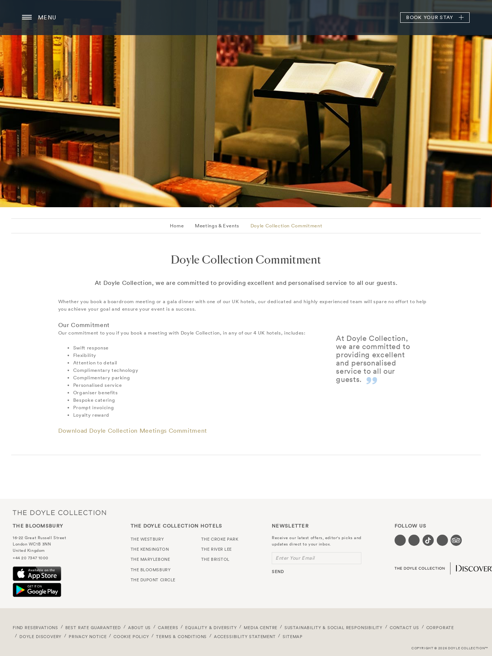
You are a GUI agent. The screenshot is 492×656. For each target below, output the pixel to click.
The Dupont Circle (153, 580)
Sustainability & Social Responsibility (333, 628)
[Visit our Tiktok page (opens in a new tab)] (428, 540)
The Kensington (150, 549)
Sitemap (293, 637)
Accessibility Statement (245, 637)
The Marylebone (150, 559)
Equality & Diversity (211, 628)
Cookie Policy (131, 637)
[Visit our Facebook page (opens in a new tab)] (400, 540)
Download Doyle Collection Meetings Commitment (132, 430)
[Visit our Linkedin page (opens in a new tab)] (442, 540)
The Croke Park (220, 539)
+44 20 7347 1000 (31, 558)
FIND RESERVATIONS (35, 628)
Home (177, 226)
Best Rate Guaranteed (93, 628)
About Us (139, 628)
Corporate (440, 628)
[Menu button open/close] (26, 17)
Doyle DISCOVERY (40, 637)
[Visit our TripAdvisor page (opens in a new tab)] (456, 540)
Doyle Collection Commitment (286, 226)
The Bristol (215, 559)
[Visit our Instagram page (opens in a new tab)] (414, 540)
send (278, 572)
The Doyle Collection (59, 512)
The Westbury (147, 539)
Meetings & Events (217, 226)
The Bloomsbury (246, 17)
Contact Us (404, 628)
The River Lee (216, 549)
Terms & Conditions (181, 637)
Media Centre (260, 628)
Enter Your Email (295, 558)
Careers (168, 628)
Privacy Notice (88, 637)
